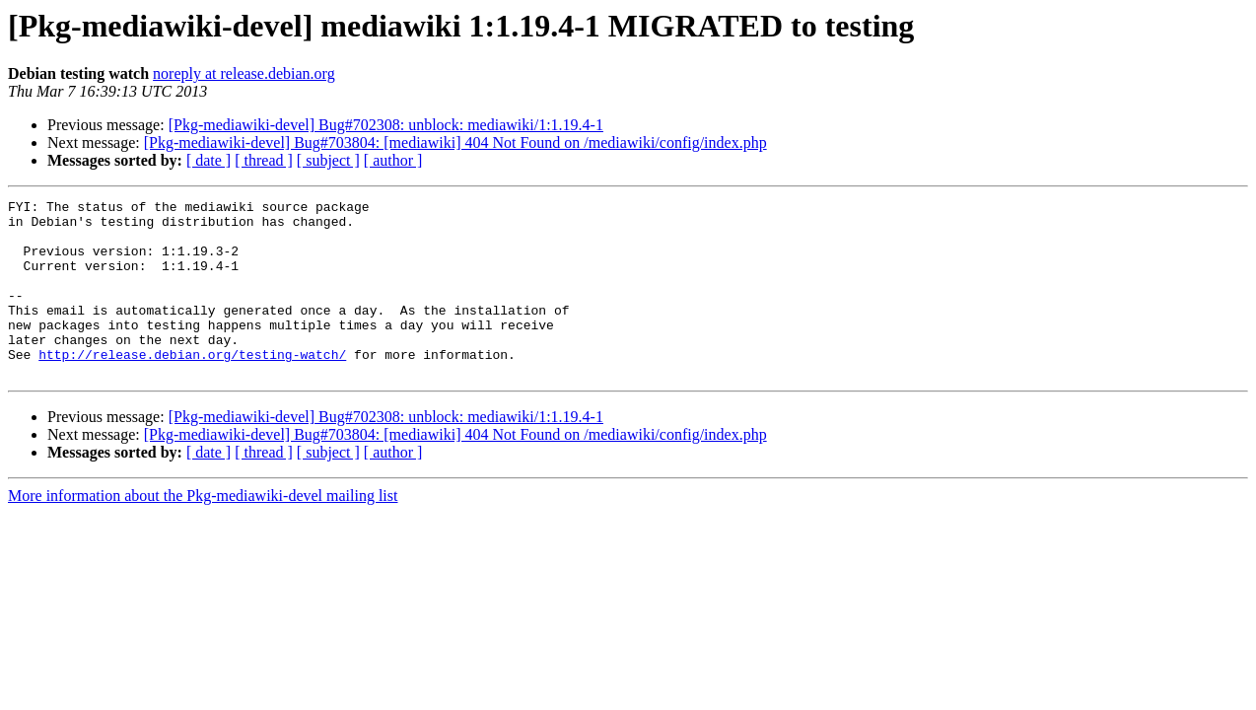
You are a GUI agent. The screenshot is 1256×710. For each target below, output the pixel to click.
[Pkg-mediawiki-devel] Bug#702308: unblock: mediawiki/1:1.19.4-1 (386, 124)
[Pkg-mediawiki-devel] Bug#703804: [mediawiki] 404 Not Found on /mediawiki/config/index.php (455, 142)
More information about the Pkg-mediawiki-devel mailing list (202, 531)
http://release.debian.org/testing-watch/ (192, 386)
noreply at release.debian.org (244, 73)
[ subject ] (328, 160)
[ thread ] (264, 160)
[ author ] (393, 160)
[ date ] (208, 160)
